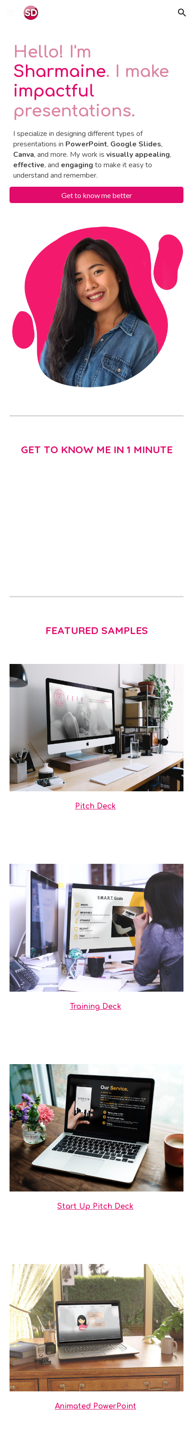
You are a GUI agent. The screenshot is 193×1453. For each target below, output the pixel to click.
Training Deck (95, 1007)
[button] (11, 12)
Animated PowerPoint (95, 1406)
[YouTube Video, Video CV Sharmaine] (97, 527)
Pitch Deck (95, 806)
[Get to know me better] (96, 195)
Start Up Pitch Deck (95, 1206)
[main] (97, 111)
